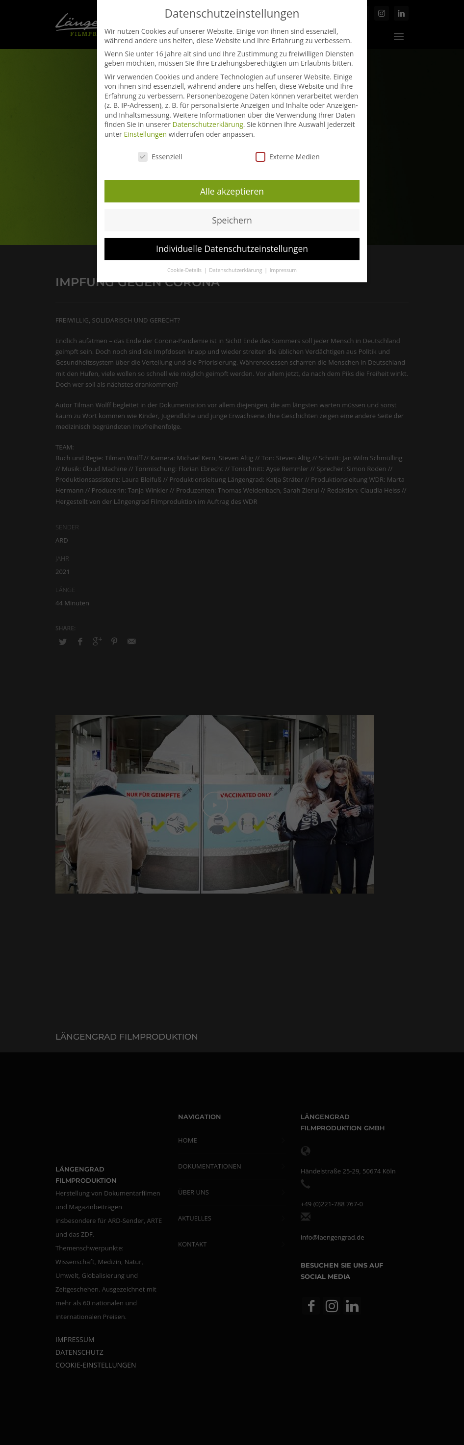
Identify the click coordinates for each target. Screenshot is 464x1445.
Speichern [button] (232, 218)
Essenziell (160, 155)
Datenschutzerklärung (208, 123)
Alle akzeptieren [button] (232, 190)
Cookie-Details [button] (185, 269)
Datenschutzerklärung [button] (236, 269)
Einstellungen (145, 133)
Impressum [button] (283, 269)
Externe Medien (288, 155)
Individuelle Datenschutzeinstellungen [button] (232, 247)
